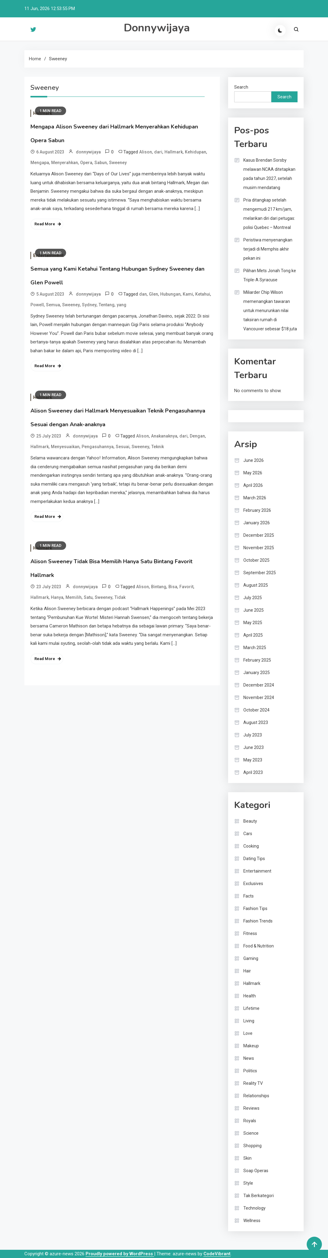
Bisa (172, 586)
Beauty (250, 821)
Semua (53, 304)
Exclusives (253, 883)
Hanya (57, 597)
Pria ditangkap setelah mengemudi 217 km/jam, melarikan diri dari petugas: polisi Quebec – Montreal (269, 214)
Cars (247, 833)
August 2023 (255, 722)
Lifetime (251, 1008)
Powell (37, 304)
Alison (145, 151)
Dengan (197, 436)
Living (248, 1020)
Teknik (157, 446)
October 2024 (256, 710)
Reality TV (253, 1083)
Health (249, 995)
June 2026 (253, 460)
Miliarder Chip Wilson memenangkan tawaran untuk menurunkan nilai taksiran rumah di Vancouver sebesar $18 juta (270, 310)
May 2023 (252, 759)
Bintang (158, 586)
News (248, 1058)
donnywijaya (88, 151)
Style (248, 1183)
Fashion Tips (255, 908)
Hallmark (173, 151)
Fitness (250, 933)
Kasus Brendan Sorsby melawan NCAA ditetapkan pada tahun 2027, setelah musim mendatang (269, 174)
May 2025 (252, 622)
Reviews (251, 1108)
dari (158, 151)
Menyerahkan (64, 162)
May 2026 (252, 472)
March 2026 (254, 497)
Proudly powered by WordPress (120, 1253)
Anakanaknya (164, 436)
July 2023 (252, 735)
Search (241, 87)
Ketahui (202, 294)
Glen (153, 294)
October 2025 (256, 560)
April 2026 (253, 485)
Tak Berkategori (258, 1195)
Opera (86, 162)
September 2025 (259, 572)
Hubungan (170, 294)
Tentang (107, 304)
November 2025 (258, 547)
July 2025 (252, 597)
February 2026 (257, 510)
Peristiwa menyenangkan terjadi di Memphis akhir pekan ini (267, 249)
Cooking (251, 846)
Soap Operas (255, 1170)
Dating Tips (254, 858)
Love (247, 1033)
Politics (250, 1070)
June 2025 (253, 610)
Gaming (250, 958)
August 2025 (255, 585)
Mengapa (39, 162)
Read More (44, 224)
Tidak (120, 597)
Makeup (251, 1045)
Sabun (100, 162)
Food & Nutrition (258, 946)
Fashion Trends (258, 921)
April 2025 (253, 635)
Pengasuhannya (98, 446)
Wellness (251, 1220)
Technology (254, 1208)
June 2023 (253, 747)
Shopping (252, 1145)
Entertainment (257, 871)
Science (251, 1133)
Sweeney (118, 162)
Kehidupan (195, 151)
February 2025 (257, 660)
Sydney (89, 304)
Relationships (256, 1095)
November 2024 (258, 697)
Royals (249, 1120)
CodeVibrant (217, 1253)
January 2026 (256, 522)
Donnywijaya (157, 27)
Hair (247, 970)
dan (143, 294)
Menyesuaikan (65, 446)
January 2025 (256, 672)
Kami (188, 294)
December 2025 (258, 535)
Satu (88, 597)
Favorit (186, 586)
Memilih (73, 597)
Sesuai (122, 446)
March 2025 (254, 647)
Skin (247, 1158)
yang (121, 304)
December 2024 (258, 685)
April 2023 (253, 772)
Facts (248, 896)
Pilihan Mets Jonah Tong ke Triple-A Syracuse (269, 275)
